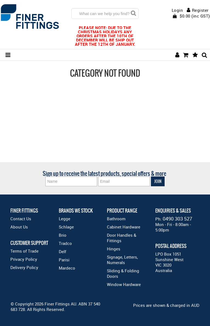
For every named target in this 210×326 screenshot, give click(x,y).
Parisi (64, 259)
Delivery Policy (24, 267)
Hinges (113, 248)
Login (177, 10)
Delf (62, 251)
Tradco (65, 243)
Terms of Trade (24, 251)
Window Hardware (124, 284)
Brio (62, 235)
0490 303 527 (177, 218)
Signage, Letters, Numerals (122, 259)
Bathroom (116, 218)
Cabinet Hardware (123, 227)
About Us (19, 227)
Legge (64, 218)
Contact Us (20, 218)
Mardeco (67, 268)
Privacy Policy (23, 259)
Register (200, 10)
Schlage (66, 227)
